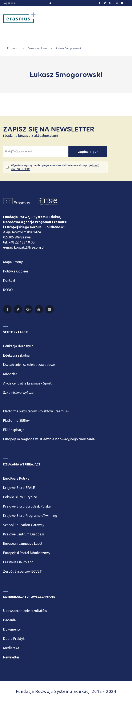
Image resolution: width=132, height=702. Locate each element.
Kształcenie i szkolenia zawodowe (29, 365)
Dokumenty (12, 629)
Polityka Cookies (15, 271)
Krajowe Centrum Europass (24, 534)
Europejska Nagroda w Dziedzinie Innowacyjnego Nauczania (49, 439)
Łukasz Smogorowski (68, 48)
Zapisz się (88, 151)
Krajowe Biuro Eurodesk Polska (27, 506)
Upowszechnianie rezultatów (25, 611)
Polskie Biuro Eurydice (20, 497)
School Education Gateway (23, 525)
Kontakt (9, 280)
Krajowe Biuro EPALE (19, 488)
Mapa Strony (13, 262)
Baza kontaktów (37, 48)
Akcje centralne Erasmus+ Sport (27, 383)
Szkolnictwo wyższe (18, 392)
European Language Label (22, 543)
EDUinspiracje (13, 430)
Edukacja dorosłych (18, 346)
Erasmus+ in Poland (18, 562)
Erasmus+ (13, 48)
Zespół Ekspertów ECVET (22, 571)
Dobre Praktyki (14, 638)
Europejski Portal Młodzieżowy (26, 553)
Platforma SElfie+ (16, 420)
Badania (9, 620)
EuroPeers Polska (16, 478)
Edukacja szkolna (16, 355)
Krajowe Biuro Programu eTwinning (30, 515)
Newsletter (11, 657)
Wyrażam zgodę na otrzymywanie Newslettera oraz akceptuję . (55, 167)
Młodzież (10, 374)
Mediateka (11, 648)
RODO (8, 290)
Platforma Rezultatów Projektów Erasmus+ (36, 411)
